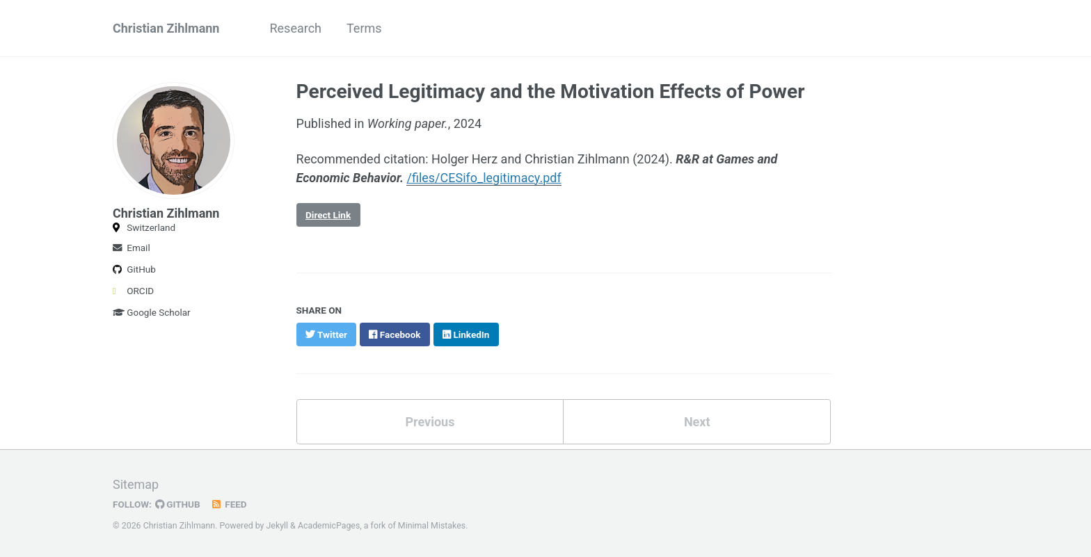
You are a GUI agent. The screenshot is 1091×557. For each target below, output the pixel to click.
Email (131, 247)
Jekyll (277, 526)
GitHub (134, 269)
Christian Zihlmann (166, 28)
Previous (429, 421)
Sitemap (136, 484)
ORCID (133, 290)
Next (697, 421)
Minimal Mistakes (431, 526)
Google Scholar (152, 312)
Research (295, 28)
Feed (229, 504)
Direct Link (328, 214)
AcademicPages (329, 526)
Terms (364, 28)
